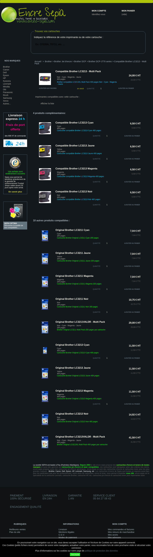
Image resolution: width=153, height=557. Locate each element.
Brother (6, 67)
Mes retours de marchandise (121, 532)
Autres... (7, 103)
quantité (96, 136)
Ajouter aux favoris (47, 88)
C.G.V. (62, 535)
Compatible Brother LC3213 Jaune (74, 145)
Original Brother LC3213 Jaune (73, 368)
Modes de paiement (68, 537)
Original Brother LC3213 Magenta (74, 391)
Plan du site (14, 532)
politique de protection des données (101, 551)
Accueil (38, 61)
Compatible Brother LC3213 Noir (73, 191)
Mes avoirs (113, 535)
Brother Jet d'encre (63, 61)
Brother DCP (80, 61)
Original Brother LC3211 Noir (71, 299)
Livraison (63, 529)
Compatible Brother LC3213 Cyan (74, 122)
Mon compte (99, 11)
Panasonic (8, 92)
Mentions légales (66, 532)
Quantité (90, 88)
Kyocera (7, 81)
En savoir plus (15, 192)
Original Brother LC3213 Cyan (72, 345)
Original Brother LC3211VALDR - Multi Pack (80, 322)
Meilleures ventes (17, 529)
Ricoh (5, 95)
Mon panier (128, 11)
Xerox (6, 101)
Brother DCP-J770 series (100, 61)
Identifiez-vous (98, 14)
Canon (6, 69)
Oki (4, 89)
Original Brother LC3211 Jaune (73, 253)
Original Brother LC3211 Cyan (72, 230)
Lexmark (7, 84)
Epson (6, 75)
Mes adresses (114, 537)
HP (4, 78)
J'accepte (75, 554)
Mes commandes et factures (121, 529)
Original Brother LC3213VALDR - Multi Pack (80, 436)
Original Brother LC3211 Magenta (74, 276)
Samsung (7, 98)
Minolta (6, 86)
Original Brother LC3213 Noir (71, 413)
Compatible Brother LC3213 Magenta (76, 168)
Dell (5, 72)
